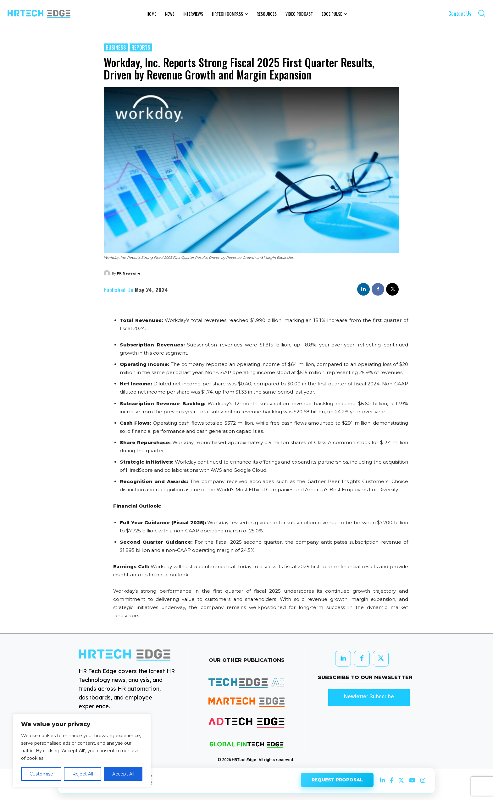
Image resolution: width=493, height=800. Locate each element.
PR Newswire (128, 273)
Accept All (123, 774)
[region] (82, 750)
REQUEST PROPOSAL (337, 780)
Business (116, 47)
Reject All (82, 774)
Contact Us (459, 13)
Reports (141, 47)
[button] (481, 13)
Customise (41, 774)
